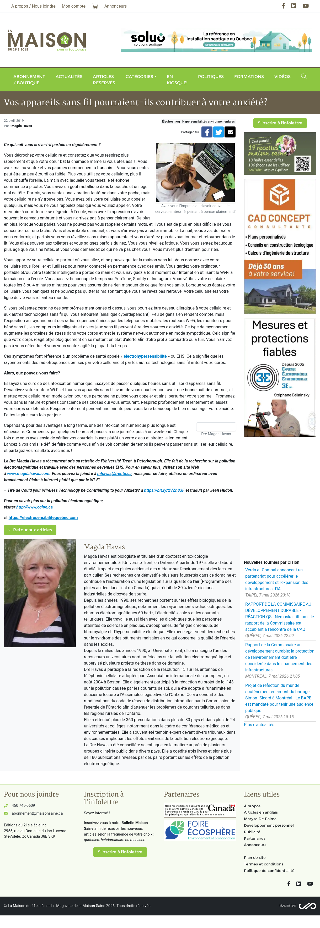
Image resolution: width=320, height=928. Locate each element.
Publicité (252, 832)
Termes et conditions (263, 864)
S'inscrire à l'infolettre (280, 122)
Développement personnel (269, 825)
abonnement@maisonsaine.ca (37, 813)
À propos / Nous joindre (33, 6)
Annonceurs (255, 844)
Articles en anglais (261, 812)
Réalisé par (287, 906)
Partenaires (254, 838)
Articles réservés (104, 79)
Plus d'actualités (259, 724)
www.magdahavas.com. (29, 473)
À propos (252, 806)
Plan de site (255, 857)
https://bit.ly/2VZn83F (164, 490)
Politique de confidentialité (269, 870)
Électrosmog (171, 121)
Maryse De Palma (260, 818)
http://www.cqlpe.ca (34, 507)
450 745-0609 (23, 805)
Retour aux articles (30, 529)
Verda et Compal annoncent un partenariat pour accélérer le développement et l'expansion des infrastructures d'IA (276, 579)
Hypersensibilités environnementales (208, 121)
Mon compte (74, 6)
